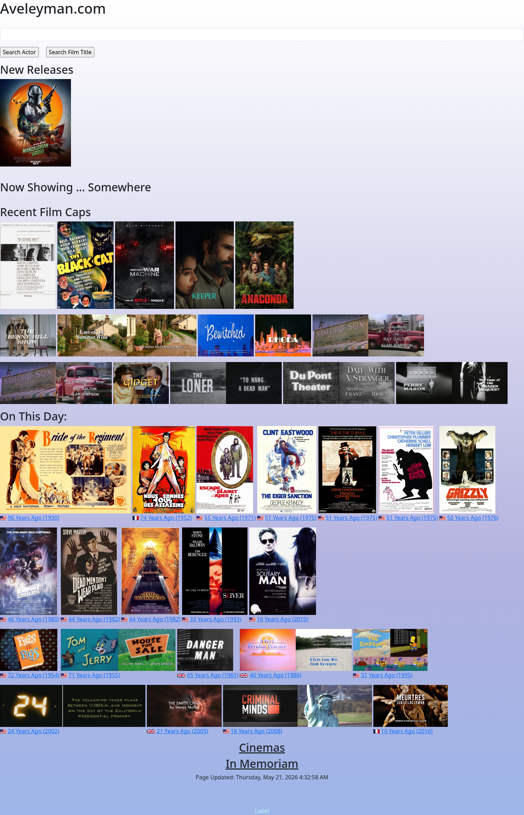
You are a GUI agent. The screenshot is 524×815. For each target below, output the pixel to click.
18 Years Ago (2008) (256, 731)
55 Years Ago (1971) (230, 518)
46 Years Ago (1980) (33, 619)
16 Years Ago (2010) (282, 619)
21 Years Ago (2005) (182, 731)
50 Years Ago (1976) (472, 518)
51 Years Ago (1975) (290, 518)
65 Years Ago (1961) (212, 675)
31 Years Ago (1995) (386, 675)
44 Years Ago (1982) (94, 619)
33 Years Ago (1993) (215, 619)
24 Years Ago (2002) (33, 731)
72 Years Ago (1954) (33, 675)
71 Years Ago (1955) (94, 675)
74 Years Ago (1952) (166, 518)
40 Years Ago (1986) (275, 675)
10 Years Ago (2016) (406, 731)
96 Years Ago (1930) (33, 518)
